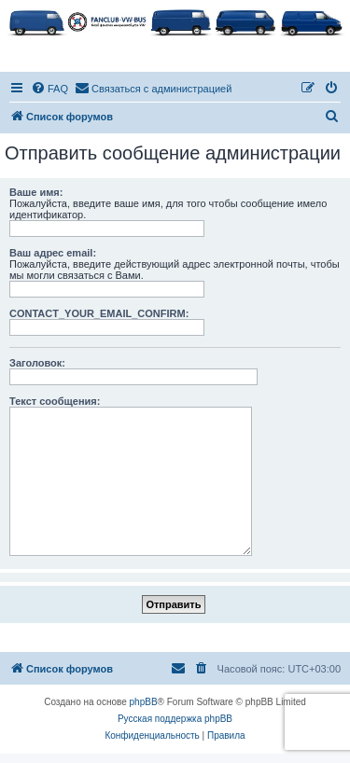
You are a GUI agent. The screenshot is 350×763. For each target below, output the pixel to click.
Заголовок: (37, 362)
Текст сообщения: (54, 401)
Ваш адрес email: (52, 252)
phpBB (144, 702)
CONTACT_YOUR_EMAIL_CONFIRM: (99, 313)
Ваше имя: (36, 192)
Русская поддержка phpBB (175, 719)
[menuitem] (49, 88)
